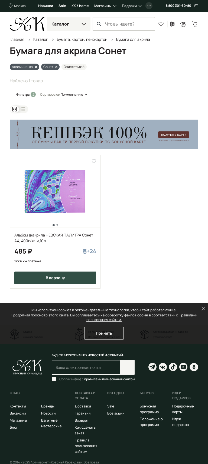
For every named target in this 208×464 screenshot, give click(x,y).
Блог (14, 427)
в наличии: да (22, 66)
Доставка (83, 406)
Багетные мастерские (51, 423)
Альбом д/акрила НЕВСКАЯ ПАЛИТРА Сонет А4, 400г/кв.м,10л (53, 237)
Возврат (82, 420)
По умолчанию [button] (72, 94)
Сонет (48, 66)
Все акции (116, 413)
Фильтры (23, 94)
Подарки (129, 5)
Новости (48, 413)
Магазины (103, 5)
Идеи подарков (180, 421)
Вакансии (18, 413)
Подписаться (127, 367)
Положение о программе (151, 421)
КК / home (80, 5)
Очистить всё (74, 66)
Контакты (18, 406)
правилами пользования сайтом (109, 379)
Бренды (47, 406)
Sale (62, 5)
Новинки (45, 5)
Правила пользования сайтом (86, 446)
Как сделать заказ (85, 430)
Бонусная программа (149, 409)
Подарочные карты (183, 409)
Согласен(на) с (97, 379)
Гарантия (82, 413)
